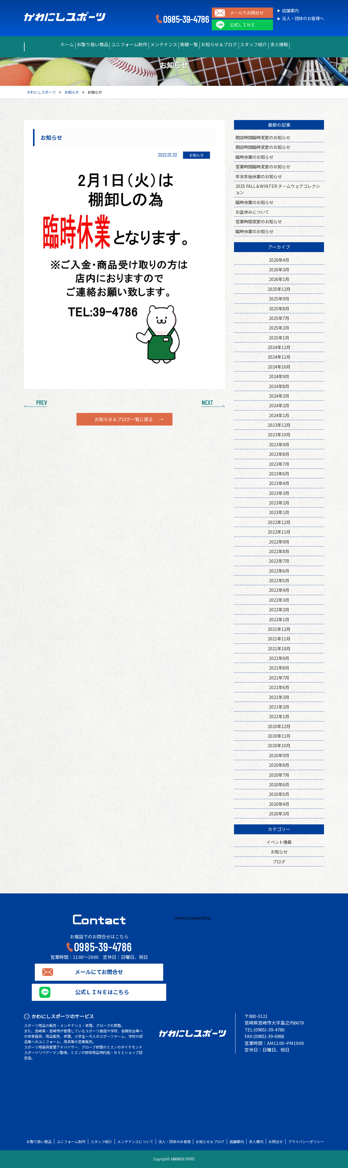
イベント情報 (279, 842)
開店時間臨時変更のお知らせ (263, 137)
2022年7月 (279, 561)
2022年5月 (279, 580)
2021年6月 (279, 687)
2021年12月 (279, 629)
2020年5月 (279, 794)
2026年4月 (279, 260)
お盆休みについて (252, 212)
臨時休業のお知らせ (254, 157)
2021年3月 (279, 697)
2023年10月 (279, 434)
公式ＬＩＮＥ (242, 24)
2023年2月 (279, 502)
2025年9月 (279, 298)
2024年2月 (279, 405)
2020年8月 (279, 765)
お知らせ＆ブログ (231, 44)
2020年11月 (279, 736)
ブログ (279, 861)
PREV (41, 402)
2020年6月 (279, 784)
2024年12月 (279, 347)
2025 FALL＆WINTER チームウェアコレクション (278, 189)
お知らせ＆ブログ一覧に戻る (123, 419)
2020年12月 (279, 726)
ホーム (39, 44)
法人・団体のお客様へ (303, 18)
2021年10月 (279, 648)
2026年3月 (279, 269)
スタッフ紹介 (272, 44)
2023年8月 (279, 454)
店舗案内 (290, 10)
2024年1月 (279, 415)
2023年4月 (279, 483)
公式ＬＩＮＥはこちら (99, 992)
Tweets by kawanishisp (192, 917)
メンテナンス (159, 44)
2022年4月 (279, 590)
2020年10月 (279, 745)
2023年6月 (279, 473)
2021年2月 (279, 706)
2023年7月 (279, 464)
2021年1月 (279, 716)
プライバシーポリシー (306, 1141)
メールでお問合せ (246, 12)
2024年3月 (279, 396)
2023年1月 (279, 512)
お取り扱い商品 (73, 44)
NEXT (207, 402)
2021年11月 (279, 638)
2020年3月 (279, 813)
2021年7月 (279, 677)
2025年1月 (279, 337)
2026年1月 (279, 279)
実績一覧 (192, 44)
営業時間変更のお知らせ (259, 221)
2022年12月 (279, 522)
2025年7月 (279, 318)
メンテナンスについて (135, 1141)
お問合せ (275, 1141)
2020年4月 (279, 804)
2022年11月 (279, 531)
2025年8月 (279, 308)
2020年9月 (279, 755)
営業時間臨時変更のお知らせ (263, 166)
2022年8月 (279, 551)
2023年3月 (279, 493)
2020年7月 (279, 775)
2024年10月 (279, 366)
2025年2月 (279, 327)
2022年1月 (279, 619)
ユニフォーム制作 (117, 44)
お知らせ (279, 851)
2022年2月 (279, 609)
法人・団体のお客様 (174, 1141)
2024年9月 (279, 376)
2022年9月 (279, 541)
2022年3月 (279, 600)
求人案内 (256, 1141)
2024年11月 (279, 357)
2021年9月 (279, 658)
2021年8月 (279, 667)
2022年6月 (279, 570)
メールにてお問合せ (99, 972)
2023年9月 (279, 444)
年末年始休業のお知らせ (259, 176)
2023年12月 (279, 425)
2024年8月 (279, 386)
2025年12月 (279, 289)
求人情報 (306, 44)
